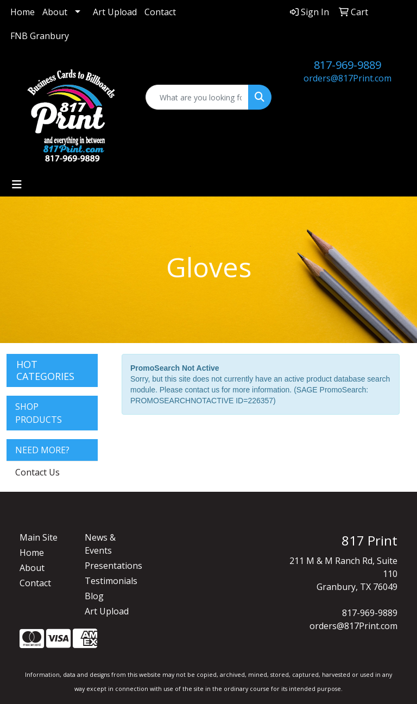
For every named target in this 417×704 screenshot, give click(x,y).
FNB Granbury (39, 36)
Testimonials (111, 581)
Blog (94, 596)
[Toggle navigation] (16, 184)
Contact (160, 12)
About (54, 12)
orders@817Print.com (347, 78)
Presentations (111, 566)
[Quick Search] (197, 97)
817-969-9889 (347, 65)
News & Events (100, 543)
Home (22, 12)
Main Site (39, 537)
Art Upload (115, 12)
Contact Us (37, 472)
